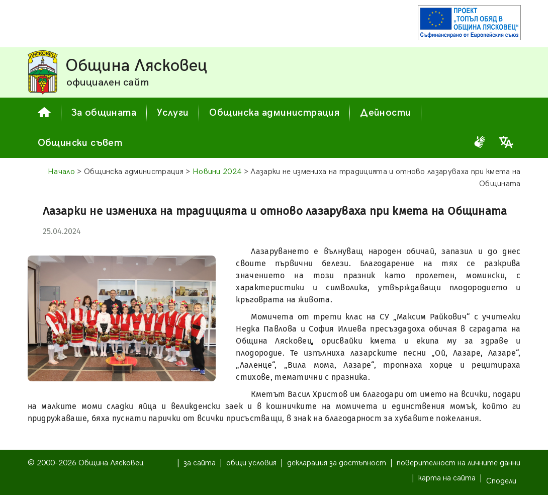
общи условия (251, 463)
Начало (61, 172)
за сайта (200, 463)
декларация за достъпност (336, 463)
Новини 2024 (217, 172)
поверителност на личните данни (458, 463)
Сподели (501, 481)
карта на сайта (447, 478)
